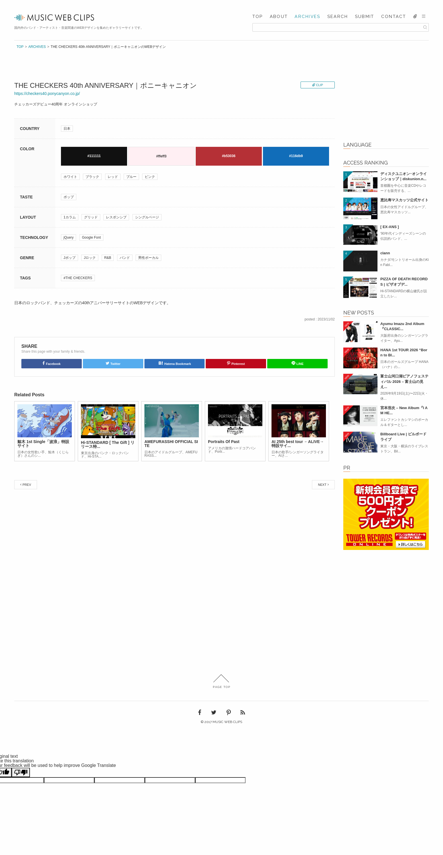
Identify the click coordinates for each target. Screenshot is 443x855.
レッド (113, 177)
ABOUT (279, 17)
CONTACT (393, 17)
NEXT (322, 484)
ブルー (131, 177)
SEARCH (337, 17)
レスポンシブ (116, 217)
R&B (107, 258)
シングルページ (147, 217)
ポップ (69, 197)
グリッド (91, 217)
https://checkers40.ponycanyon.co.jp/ (47, 94)
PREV (27, 484)
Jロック (90, 258)
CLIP (319, 85)
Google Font (91, 237)
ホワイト (70, 177)
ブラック (92, 177)
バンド (125, 258)
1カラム (70, 217)
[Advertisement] (386, 97)
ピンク (150, 177)
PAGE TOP (221, 682)
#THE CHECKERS (78, 278)
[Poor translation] (21, 772)
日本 (67, 129)
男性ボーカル (148, 258)
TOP (257, 17)
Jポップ (69, 258)
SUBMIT (364, 17)
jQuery (69, 237)
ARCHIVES (307, 17)
